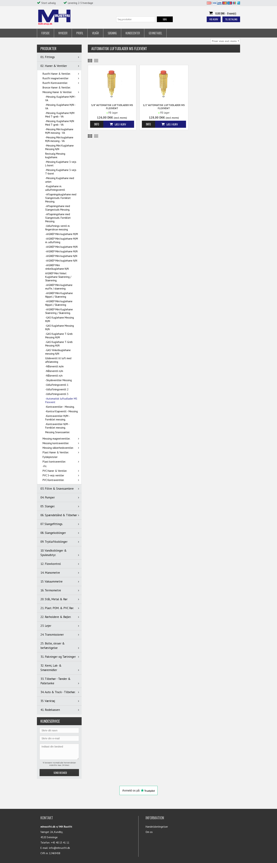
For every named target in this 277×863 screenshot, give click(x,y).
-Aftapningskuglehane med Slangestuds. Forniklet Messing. (60, 198)
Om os (149, 832)
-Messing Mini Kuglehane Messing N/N (59, 147)
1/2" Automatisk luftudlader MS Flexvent (164, 107)
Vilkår (95, 33)
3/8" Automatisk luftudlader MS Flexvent (112, 107)
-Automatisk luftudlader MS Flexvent (61, 400)
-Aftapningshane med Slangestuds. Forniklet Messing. (58, 218)
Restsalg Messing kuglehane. (55, 155)
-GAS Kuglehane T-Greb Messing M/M (59, 335)
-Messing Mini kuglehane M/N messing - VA (59, 139)
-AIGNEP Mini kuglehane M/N (61, 246)
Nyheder (62, 33)
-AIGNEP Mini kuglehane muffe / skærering (58, 286)
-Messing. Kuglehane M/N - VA (60, 106)
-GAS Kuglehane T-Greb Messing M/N (59, 343)
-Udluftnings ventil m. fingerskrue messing (57, 227)
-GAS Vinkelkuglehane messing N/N (58, 351)
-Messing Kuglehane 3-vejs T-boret (60, 171)
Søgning (112, 33)
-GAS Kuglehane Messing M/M (59, 319)
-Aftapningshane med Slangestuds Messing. (57, 207)
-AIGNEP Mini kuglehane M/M (61, 234)
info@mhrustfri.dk (59, 848)
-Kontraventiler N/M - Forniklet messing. (57, 425)
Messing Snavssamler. (57, 432)
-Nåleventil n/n (54, 375)
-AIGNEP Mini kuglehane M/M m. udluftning (61, 240)
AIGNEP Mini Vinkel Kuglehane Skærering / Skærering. (58, 277)
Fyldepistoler (50, 457)
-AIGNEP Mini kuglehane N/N (61, 256)
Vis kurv (213, 19)
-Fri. (45, 466)
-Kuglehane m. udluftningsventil (55, 188)
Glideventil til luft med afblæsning (58, 360)
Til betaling (231, 19)
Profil (79, 33)
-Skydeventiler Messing (58, 380)
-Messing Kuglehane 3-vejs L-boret (60, 163)
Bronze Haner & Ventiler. (57, 87)
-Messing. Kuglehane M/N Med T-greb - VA (59, 122)
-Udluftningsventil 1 (56, 384)
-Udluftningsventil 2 (56, 389)
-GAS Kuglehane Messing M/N (59, 327)
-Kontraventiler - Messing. (60, 406)
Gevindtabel (155, 33)
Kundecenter (133, 33)
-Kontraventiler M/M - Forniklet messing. (57, 417)
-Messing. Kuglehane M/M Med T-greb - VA (59, 114)
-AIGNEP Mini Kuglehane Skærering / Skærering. (59, 311)
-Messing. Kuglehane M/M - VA (60, 98)
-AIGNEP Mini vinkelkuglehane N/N (57, 266)
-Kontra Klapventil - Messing (61, 411)
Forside (45, 33)
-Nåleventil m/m (54, 366)
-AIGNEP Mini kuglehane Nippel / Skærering (58, 303)
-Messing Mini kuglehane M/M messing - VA (59, 131)
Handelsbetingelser (157, 826)
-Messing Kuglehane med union (59, 179)
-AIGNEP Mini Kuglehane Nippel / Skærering (59, 294)
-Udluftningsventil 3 (56, 394)
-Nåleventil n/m (54, 371)
